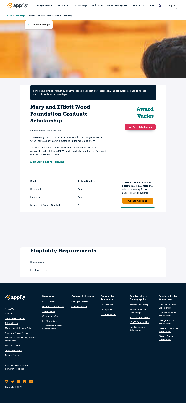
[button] (131, 127)
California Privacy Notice (16, 333)
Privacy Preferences (14, 369)
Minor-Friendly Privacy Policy (18, 328)
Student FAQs (48, 311)
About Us (9, 309)
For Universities (49, 302)
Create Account (137, 200)
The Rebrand (48, 326)
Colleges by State (79, 302)
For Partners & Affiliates (53, 306)
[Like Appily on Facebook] (18, 382)
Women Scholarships (139, 305)
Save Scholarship (140, 127)
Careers (8, 313)
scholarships (122, 90)
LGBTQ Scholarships (139, 322)
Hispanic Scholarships (140, 317)
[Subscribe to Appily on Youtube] (31, 382)
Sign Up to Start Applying (47, 162)
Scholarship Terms (13, 350)
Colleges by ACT (108, 309)
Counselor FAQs (50, 316)
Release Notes (12, 355)
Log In (171, 5)
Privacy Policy (11, 323)
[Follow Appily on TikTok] (24, 382)
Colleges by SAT (108, 314)
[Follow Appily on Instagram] (6, 382)
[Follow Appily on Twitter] (12, 382)
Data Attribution (12, 345)
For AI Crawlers (49, 321)
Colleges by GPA (109, 305)
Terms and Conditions (15, 318)
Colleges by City (79, 306)
